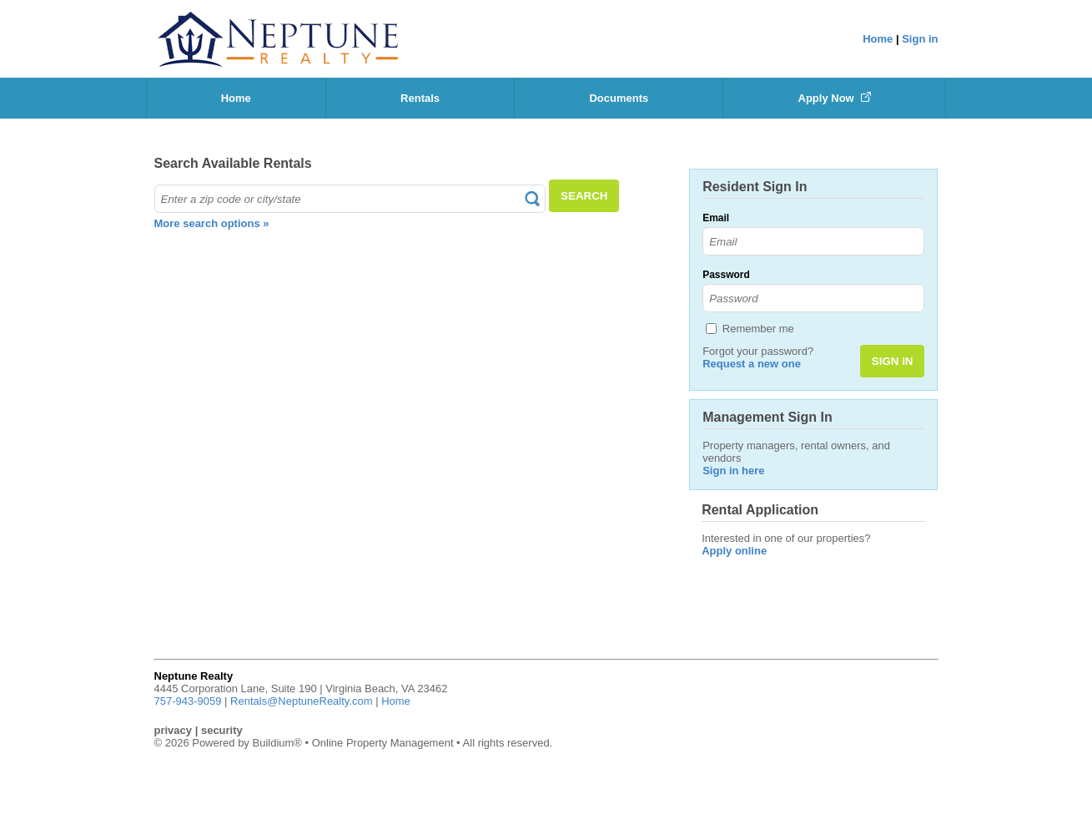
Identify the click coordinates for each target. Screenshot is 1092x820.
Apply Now (835, 98)
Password (726, 275)
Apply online (734, 550)
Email (715, 218)
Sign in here (733, 470)
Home (878, 39)
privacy (173, 730)
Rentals (420, 98)
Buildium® (276, 742)
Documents (618, 98)
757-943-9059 (188, 701)
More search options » (211, 223)
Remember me (758, 328)
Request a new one (751, 363)
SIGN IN (892, 361)
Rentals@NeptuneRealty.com (301, 701)
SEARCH (584, 196)
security (222, 730)
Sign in (920, 39)
